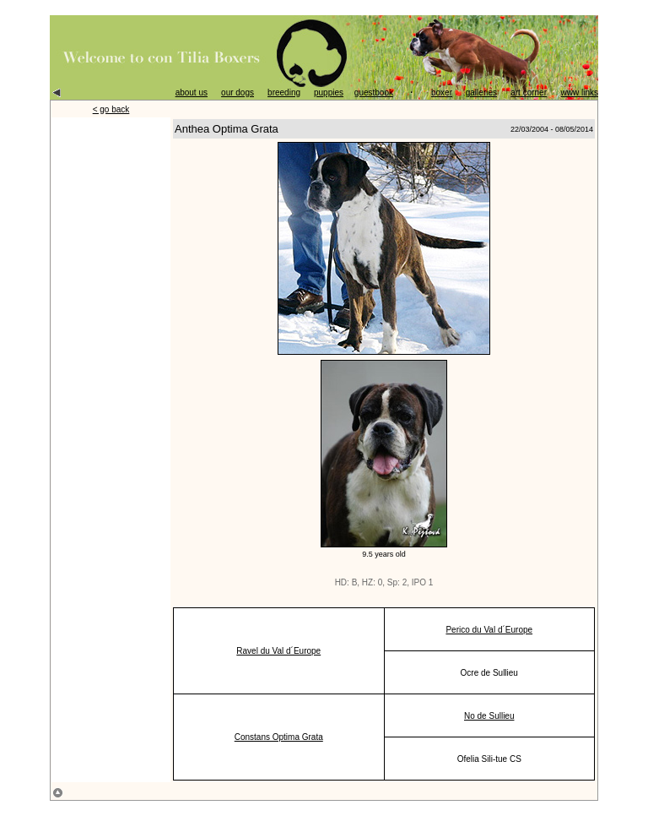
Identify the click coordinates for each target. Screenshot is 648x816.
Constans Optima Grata (279, 737)
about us (192, 92)
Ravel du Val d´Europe (278, 651)
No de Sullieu (489, 716)
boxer (441, 92)
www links (579, 92)
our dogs (237, 92)
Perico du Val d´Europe (489, 629)
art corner (528, 92)
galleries (481, 92)
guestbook (373, 92)
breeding (283, 92)
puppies (328, 92)
